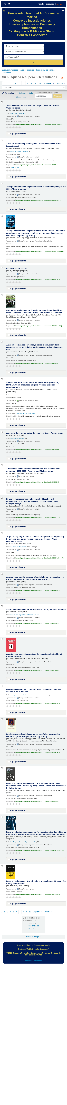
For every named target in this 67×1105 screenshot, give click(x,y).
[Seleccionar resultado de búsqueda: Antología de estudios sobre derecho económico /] (2, 432)
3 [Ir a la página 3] (11, 83)
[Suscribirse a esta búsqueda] (62, 77)
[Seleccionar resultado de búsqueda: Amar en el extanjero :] (2, 341)
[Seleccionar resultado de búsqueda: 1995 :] (2, 102)
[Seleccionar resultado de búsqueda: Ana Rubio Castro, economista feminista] (2, 379)
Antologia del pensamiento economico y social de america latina (29, 695)
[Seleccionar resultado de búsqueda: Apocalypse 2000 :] (2, 465)
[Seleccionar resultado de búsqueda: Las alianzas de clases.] (2, 267)
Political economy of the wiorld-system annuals (25, 615)
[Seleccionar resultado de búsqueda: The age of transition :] (2, 216)
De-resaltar (8, 93)
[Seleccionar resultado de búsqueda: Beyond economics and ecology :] (2, 768)
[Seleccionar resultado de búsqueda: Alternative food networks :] (2, 295)
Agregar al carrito (17, 134)
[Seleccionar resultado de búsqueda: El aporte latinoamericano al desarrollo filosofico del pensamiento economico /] (2, 498)
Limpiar (59, 4)
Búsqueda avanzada (10, 70)
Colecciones (7, 73)
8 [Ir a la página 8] (31, 83)
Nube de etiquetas (27, 70)
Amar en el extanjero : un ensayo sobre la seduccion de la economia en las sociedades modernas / (34, 347)
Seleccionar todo (26, 93)
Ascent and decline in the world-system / (36, 609)
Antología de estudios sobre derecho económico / (34, 433)
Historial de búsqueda (45, 4)
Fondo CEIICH (15, 167)
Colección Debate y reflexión (19, 151)
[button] (5, 4)
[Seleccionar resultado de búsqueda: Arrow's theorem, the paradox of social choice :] (2, 574)
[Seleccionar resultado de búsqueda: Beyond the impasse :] (2, 866)
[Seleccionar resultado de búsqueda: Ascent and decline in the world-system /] (2, 606)
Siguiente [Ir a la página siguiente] (48, 83)
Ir (33, 62)
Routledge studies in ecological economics (23, 842)
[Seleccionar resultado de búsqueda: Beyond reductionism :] (2, 817)
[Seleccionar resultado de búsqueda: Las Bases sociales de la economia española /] (2, 719)
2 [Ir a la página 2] (7, 83)
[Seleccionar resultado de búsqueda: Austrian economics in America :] (2, 639)
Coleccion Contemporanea (19, 547)
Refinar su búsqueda (33, 937)
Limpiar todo (21, 97)
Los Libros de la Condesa (18, 113)
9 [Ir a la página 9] (35, 83)
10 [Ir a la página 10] (40, 83)
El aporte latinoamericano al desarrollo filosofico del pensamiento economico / (32, 501)
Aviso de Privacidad (33, 961)
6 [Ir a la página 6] (23, 83)
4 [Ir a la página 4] (15, 83)
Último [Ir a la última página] (49, 912)
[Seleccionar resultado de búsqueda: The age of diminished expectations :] (2, 183)
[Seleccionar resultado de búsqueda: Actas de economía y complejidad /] (2, 140)
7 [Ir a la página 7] (27, 83)
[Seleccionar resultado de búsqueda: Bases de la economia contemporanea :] (2, 686)
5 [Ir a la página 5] (19, 83)
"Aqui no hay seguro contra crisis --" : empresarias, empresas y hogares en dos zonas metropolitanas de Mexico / (35, 538)
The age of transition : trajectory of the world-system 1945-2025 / (35, 233)
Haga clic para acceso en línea (26, 413)
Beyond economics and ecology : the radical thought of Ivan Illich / (36, 785)
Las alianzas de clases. (16, 268)
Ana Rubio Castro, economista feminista (33, 384)
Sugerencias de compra (45, 70)
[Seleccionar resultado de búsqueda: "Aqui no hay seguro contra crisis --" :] (2, 533)
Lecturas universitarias (17, 438)
